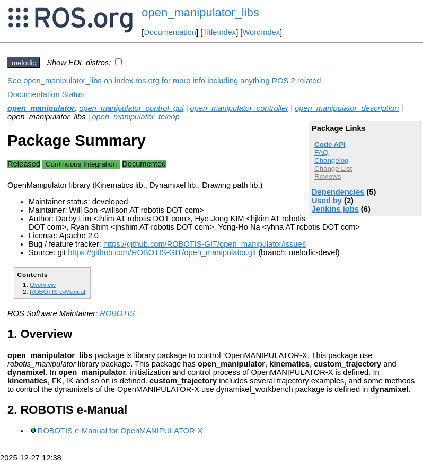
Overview (43, 284)
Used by (327, 200)
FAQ (321, 152)
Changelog (331, 160)
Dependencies (338, 192)
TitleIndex (219, 32)
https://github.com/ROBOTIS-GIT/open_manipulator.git (162, 252)
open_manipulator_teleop (135, 116)
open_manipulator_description (347, 108)
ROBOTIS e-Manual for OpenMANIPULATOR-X (120, 430)
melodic (24, 63)
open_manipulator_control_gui (131, 108)
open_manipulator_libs (200, 12)
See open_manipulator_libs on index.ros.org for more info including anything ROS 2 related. (165, 80)
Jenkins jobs (335, 209)
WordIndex (261, 32)
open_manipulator (41, 108)
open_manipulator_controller (239, 108)
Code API (330, 145)
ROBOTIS (117, 313)
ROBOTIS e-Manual (57, 291)
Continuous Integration (81, 164)
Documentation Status (45, 94)
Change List (333, 168)
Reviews (327, 176)
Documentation (170, 32)
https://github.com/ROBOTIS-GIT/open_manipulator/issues (204, 244)
